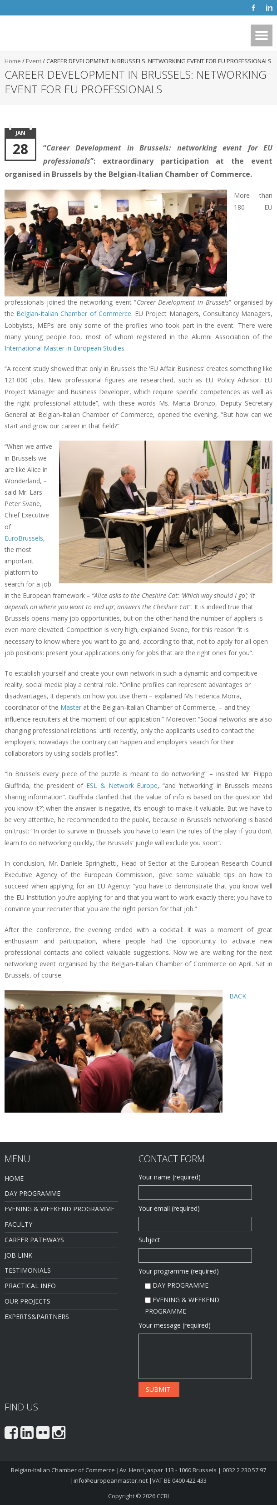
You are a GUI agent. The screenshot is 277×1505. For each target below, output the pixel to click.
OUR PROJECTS (27, 1301)
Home (13, 61)
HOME (14, 1178)
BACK (237, 996)
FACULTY (18, 1224)
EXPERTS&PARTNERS (37, 1316)
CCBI (163, 1496)
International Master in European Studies (64, 348)
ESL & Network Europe (122, 785)
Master (70, 707)
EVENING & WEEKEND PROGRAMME (59, 1208)
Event (33, 61)
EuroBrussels (24, 538)
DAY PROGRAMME (32, 1193)
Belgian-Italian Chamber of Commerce (73, 313)
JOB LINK (18, 1255)
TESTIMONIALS (28, 1270)
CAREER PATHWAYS (34, 1239)
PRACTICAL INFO (30, 1285)
